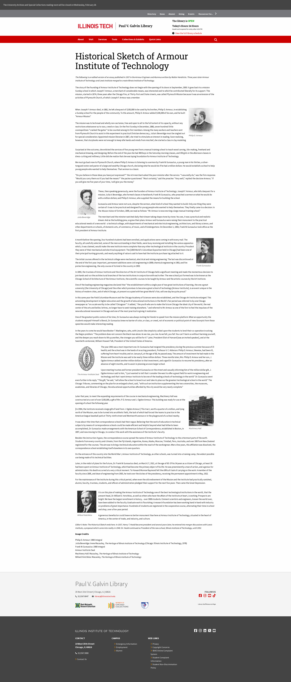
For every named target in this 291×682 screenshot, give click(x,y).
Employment (122, 647)
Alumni (172, 14)
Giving (181, 14)
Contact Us (82, 659)
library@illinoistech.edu (105, 596)
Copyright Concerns (161, 647)
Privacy (156, 644)
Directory (152, 14)
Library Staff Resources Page (207, 604)
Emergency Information (126, 644)
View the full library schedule (188, 33)
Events (191, 14)
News (162, 14)
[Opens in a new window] (200, 595)
